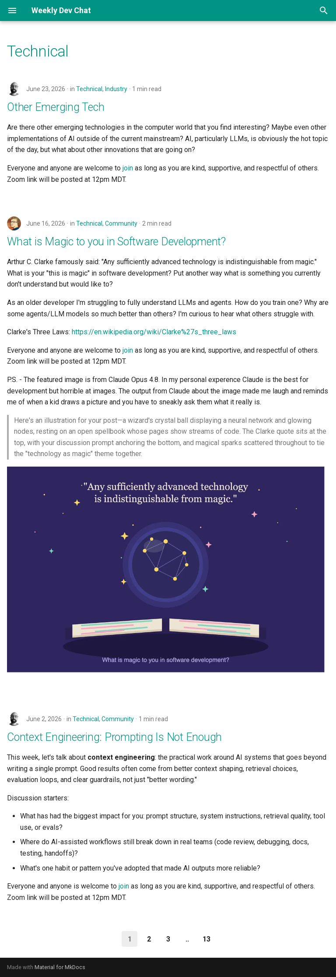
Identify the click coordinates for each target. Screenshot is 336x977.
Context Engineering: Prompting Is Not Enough (114, 737)
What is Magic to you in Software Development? (116, 241)
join (127, 168)
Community (121, 223)
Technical (89, 88)
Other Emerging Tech (55, 107)
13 (206, 939)
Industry (116, 88)
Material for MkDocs (60, 967)
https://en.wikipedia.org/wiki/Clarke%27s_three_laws (154, 332)
